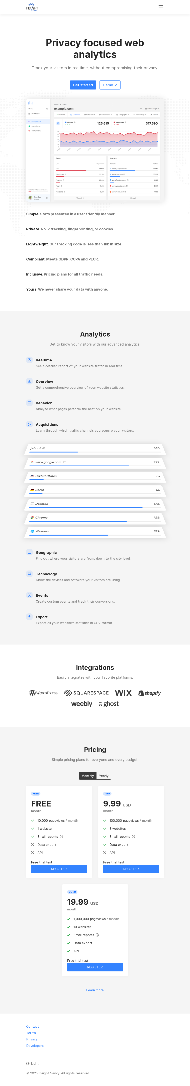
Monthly (87, 775)
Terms (31, 1033)
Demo (110, 85)
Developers (35, 1046)
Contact (32, 1026)
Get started (83, 85)
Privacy (32, 1039)
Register (59, 869)
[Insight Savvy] (32, 7)
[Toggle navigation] (161, 7)
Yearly (104, 775)
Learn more (95, 990)
